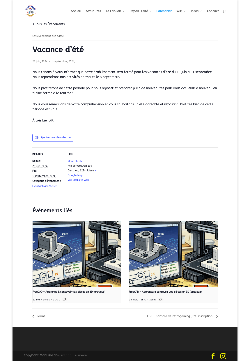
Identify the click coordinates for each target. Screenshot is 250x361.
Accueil (76, 11)
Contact (213, 11)
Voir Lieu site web (78, 180)
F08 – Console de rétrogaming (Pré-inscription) (180, 316)
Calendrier (164, 11)
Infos (194, 11)
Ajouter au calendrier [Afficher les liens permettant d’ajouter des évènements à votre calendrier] (53, 137)
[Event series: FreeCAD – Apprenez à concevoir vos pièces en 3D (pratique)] (64, 299)
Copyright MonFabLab (40, 355)
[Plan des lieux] (122, 172)
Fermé (40, 316)
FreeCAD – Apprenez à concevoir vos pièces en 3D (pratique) (69, 291)
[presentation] (77, 254)
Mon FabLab (75, 161)
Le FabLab (113, 11)
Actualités (93, 11)
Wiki (179, 11)
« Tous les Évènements (48, 24)
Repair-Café (139, 11)
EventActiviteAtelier (44, 186)
